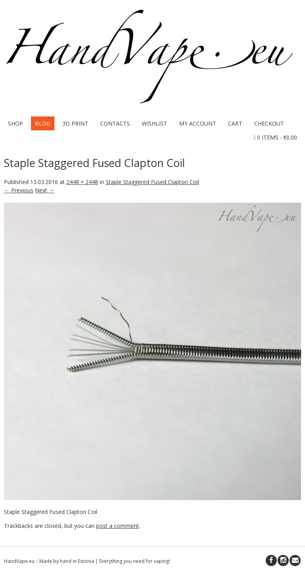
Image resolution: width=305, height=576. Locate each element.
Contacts (115, 123)
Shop (15, 123)
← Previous (18, 190)
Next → (44, 190)
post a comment (117, 525)
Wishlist (154, 123)
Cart (235, 123)
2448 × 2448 (82, 182)
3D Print (75, 123)
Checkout (269, 123)
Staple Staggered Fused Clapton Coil (152, 182)
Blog (42, 123)
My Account (197, 123)
